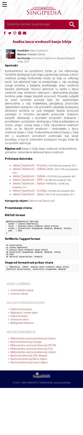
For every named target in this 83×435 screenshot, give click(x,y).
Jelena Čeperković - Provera (30, 165)
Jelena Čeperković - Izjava (28, 194)
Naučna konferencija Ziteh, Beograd (28, 363)
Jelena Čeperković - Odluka (29, 176)
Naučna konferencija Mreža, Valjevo (28, 367)
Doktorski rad (35, 201)
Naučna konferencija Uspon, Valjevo (29, 370)
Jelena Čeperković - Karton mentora (35, 183)
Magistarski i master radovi (24, 320)
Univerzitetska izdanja (21, 298)
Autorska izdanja (19, 301)
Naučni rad (48, 201)
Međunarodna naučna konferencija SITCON (33, 353)
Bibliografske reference (22, 331)
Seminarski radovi (19, 327)
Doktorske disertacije (21, 317)
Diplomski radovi (19, 324)
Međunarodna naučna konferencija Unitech (33, 360)
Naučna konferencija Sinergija (25, 350)
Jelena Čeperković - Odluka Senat (33, 169)
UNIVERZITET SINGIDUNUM (39, 391)
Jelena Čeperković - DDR (28, 180)
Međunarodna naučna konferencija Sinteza (32, 346)
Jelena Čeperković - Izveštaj (30, 190)
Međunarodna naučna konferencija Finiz (31, 356)
